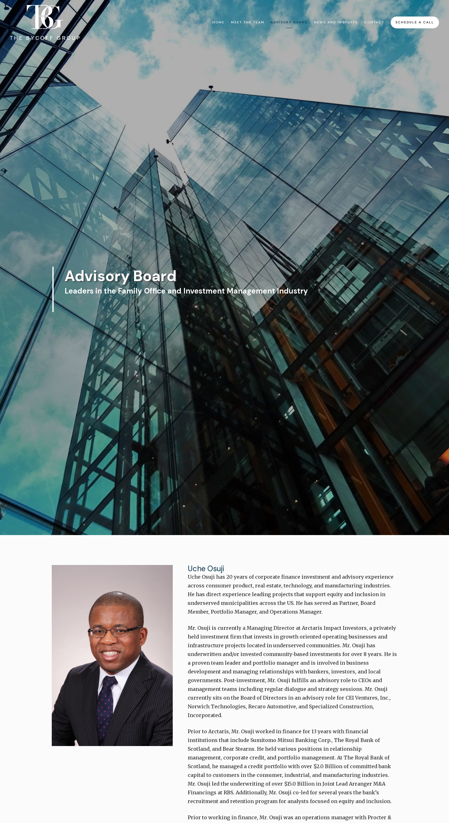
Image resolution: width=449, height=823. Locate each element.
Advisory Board (289, 22)
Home (218, 22)
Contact (374, 22)
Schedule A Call (414, 22)
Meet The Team (247, 22)
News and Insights (336, 22)
